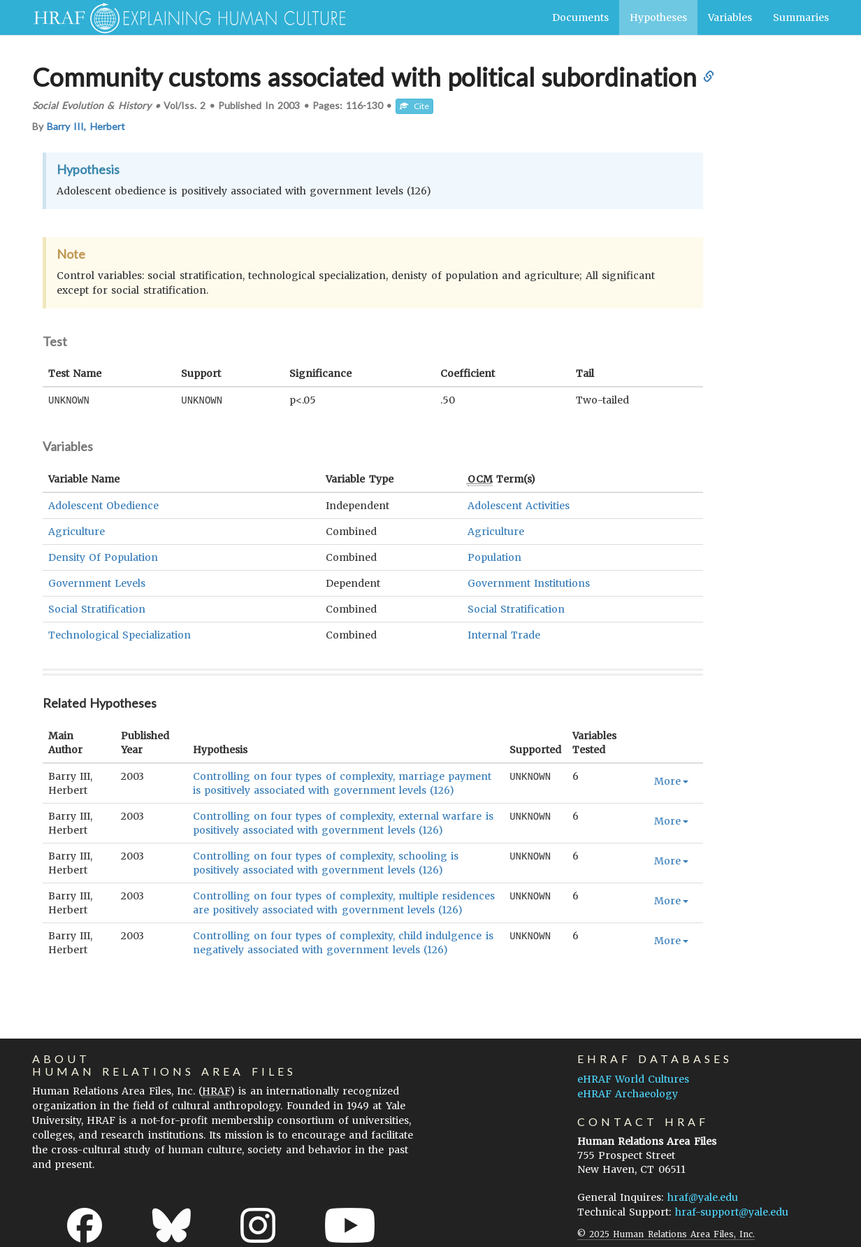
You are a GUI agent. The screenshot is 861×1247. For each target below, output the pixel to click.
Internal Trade (504, 634)
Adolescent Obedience (103, 505)
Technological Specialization (119, 634)
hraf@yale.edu (702, 1196)
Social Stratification (96, 608)
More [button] (671, 780)
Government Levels (96, 582)
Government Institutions (529, 582)
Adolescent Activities (519, 505)
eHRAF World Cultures (633, 1078)
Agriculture (76, 531)
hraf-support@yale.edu (731, 1211)
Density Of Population (103, 556)
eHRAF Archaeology (627, 1093)
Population (494, 556)
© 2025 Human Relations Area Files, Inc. (666, 1233)
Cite (414, 106)
